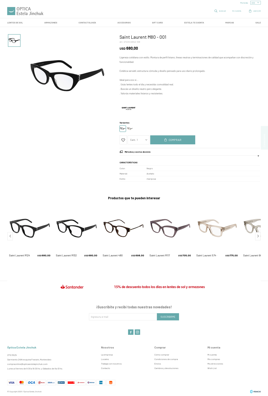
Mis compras (213, 359)
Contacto (105, 368)
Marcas (229, 22)
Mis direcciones (215, 363)
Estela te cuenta (194, 22)
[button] (258, 236)
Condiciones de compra (166, 359)
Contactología (87, 22)
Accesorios (124, 22)
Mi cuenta (212, 354)
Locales (105, 359)
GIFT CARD (157, 22)
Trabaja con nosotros (111, 363)
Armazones (50, 22)
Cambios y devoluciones (166, 368)
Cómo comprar (161, 354)
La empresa (107, 354)
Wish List (212, 368)
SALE (258, 22)
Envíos (157, 363)
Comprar (175, 139)
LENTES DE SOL (15, 22)
